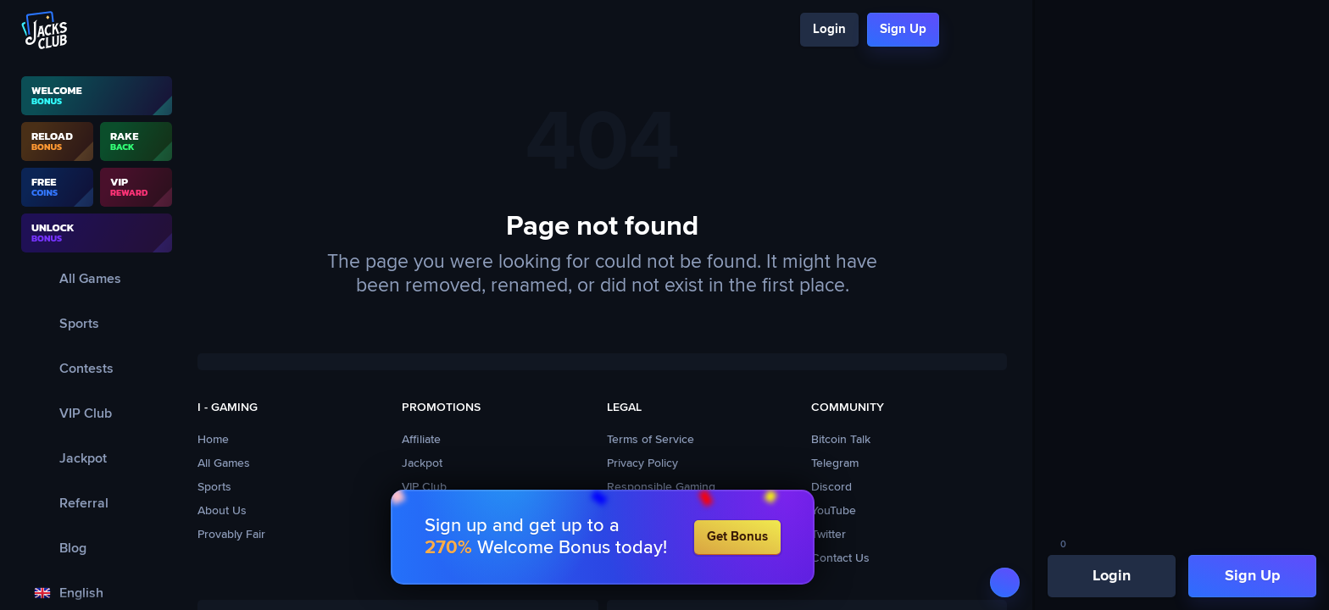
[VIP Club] (96, 413)
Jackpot (422, 463)
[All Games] (96, 278)
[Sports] (96, 323)
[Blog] (96, 548)
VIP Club (424, 487)
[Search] (962, 30)
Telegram (835, 463)
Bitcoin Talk (840, 440)
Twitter (828, 535)
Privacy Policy (642, 463)
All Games (223, 463)
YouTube (833, 511)
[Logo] (45, 30)
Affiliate (421, 440)
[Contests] (96, 368)
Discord (831, 487)
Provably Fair (231, 535)
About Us (222, 511)
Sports (214, 487)
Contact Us (840, 558)
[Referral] (96, 503)
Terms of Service (650, 440)
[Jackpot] (96, 458)
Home (213, 440)
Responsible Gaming (661, 487)
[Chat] (992, 30)
